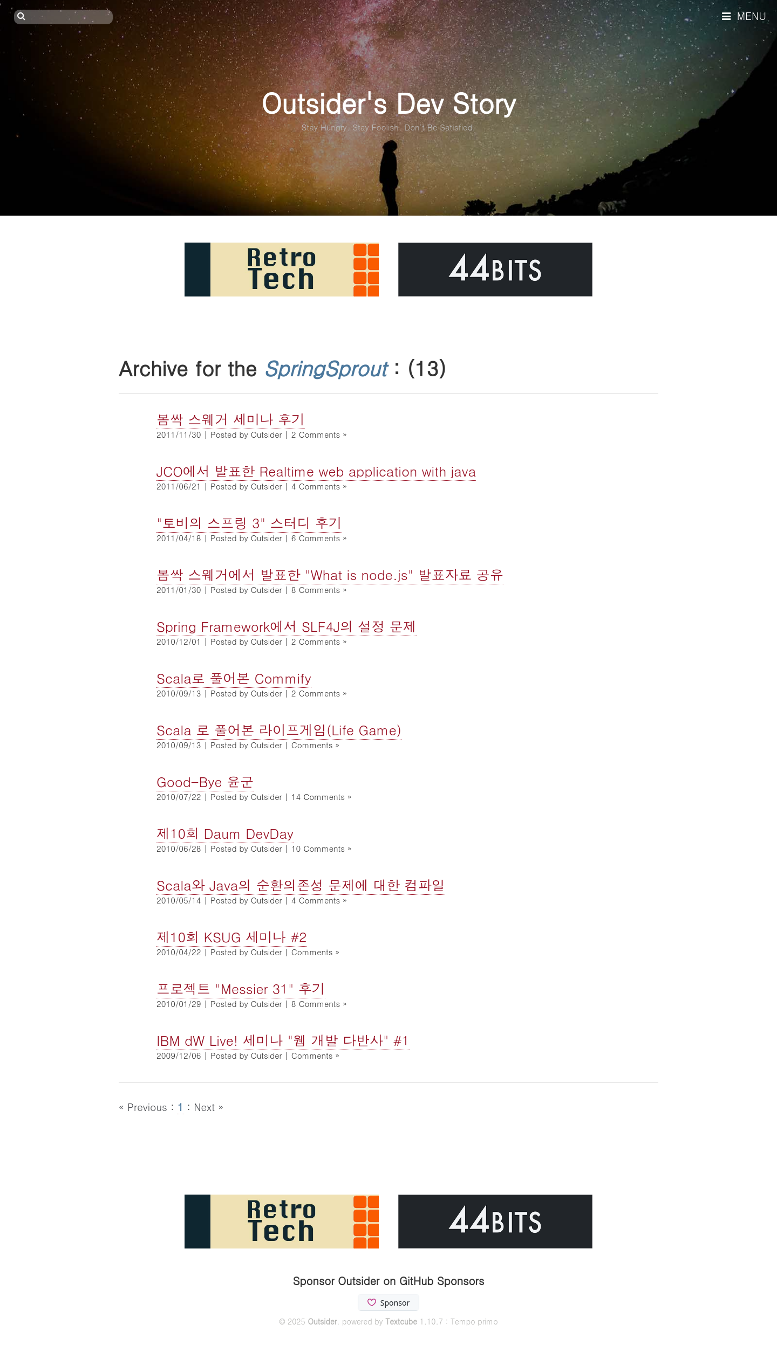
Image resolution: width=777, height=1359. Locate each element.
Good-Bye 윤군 (205, 781)
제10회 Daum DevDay (225, 833)
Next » (208, 1106)
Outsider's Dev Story (388, 102)
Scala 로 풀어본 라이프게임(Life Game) (278, 729)
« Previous (145, 1106)
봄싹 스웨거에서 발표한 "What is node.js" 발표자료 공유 (329, 574)
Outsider (322, 1321)
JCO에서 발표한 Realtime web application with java (316, 470)
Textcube (401, 1321)
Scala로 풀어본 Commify (233, 677)
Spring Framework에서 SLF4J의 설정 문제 (286, 626)
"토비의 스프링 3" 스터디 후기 (249, 522)
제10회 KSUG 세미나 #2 (231, 936)
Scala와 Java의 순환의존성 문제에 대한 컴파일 (300, 884)
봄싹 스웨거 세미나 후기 (230, 419)
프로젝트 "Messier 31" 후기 (240, 988)
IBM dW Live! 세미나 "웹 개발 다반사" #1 (283, 1040)
